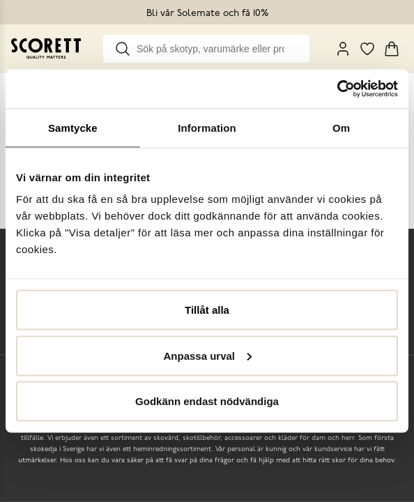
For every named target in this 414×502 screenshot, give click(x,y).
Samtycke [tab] (73, 127)
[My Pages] (343, 49)
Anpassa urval (207, 355)
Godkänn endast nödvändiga (207, 401)
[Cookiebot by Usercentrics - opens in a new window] (337, 89)
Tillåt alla (207, 310)
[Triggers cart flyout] (392, 49)
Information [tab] (207, 127)
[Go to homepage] (46, 48)
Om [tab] (341, 127)
